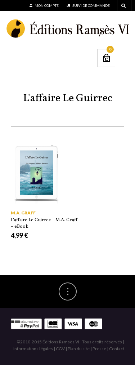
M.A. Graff (23, 212)
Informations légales (33, 348)
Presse (99, 348)
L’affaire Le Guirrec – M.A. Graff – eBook (44, 223)
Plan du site (79, 348)
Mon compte (44, 5)
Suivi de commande (88, 5)
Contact (116, 348)
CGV (60, 348)
